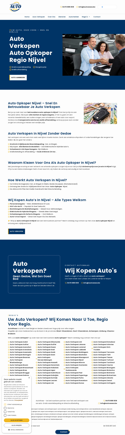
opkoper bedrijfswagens (86, 414)
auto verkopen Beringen (20, 355)
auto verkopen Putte (74, 378)
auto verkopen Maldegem (77, 352)
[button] (16, 430)
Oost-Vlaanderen (80, 331)
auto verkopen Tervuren (103, 352)
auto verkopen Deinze (19, 375)
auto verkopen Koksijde (48, 375)
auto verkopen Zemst (102, 380)
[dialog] (16, 404)
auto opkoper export (74, 411)
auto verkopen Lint (74, 342)
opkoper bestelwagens (64, 416)
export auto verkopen (47, 411)
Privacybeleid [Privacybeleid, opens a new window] (19, 400)
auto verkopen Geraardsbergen (45, 358)
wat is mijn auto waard (109, 416)
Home (27, 17)
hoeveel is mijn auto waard (94, 416)
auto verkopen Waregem (104, 368)
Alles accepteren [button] (17, 420)
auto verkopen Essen (47, 347)
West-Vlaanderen (64, 331)
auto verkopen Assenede (20, 352)
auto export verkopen (37, 409)
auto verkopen (23, 221)
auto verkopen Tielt (102, 355)
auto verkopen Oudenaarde (72, 369)
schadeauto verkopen (55, 414)
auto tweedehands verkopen (97, 409)
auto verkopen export (51, 409)
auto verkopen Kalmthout (49, 373)
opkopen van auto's (86, 411)
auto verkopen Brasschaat (21, 368)
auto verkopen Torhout (103, 360)
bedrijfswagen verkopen (101, 414)
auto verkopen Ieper (46, 370)
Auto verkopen (39, 17)
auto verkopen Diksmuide (49, 342)
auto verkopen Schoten (103, 344)
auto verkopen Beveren (20, 357)
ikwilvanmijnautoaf (56, 419)
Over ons (51, 17)
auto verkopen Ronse (75, 383)
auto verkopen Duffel (47, 344)
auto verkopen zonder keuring (67, 409)
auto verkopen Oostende (76, 365)
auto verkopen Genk (46, 352)
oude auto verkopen (98, 411)
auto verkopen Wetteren (104, 373)
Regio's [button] (86, 17)
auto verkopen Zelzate (103, 378)
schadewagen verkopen (42, 414)
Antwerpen (93, 331)
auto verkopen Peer (74, 373)
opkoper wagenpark (37, 416)
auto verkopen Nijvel (74, 360)
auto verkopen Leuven (47, 380)
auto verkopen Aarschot (20, 347)
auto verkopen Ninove (75, 362)
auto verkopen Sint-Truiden (102, 348)
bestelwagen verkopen (50, 416)
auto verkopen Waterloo (104, 370)
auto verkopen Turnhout (104, 362)
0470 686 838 (68, 7)
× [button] (29, 378)
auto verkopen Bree (18, 370)
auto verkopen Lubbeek (76, 350)
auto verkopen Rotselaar (104, 342)
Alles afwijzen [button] (17, 425)
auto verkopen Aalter (19, 344)
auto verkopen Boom (19, 365)
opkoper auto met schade (70, 414)
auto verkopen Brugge (19, 373)
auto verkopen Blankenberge (16, 361)
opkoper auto (36, 411)
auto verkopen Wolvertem (104, 375)
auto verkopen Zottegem (104, 383)
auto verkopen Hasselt (48, 362)
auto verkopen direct (82, 409)
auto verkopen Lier (46, 383)
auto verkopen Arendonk (21, 350)
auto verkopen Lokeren (76, 344)
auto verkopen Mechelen (76, 355)
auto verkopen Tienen (102, 357)
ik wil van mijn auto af (44, 419)
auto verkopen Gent (46, 355)
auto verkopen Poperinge (77, 375)
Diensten (62, 17)
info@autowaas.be (87, 7)
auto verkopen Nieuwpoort (77, 357)
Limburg (102, 331)
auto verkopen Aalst (19, 342)
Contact (96, 17)
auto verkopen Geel (46, 350)
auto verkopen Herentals (48, 365)
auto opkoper (45, 112)
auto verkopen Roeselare (76, 380)
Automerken (74, 17)
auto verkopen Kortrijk (47, 378)
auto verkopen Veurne (103, 365)
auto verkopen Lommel (76, 347)
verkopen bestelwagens (79, 416)
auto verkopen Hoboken (48, 368)
